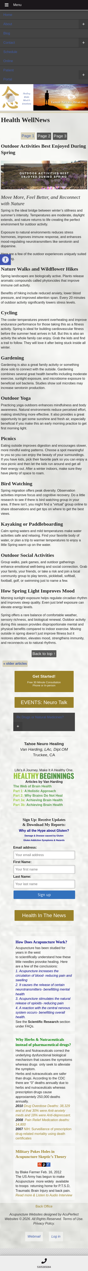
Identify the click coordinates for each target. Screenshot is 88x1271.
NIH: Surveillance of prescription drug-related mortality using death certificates (44, 1133)
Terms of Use (73, 1219)
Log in (56, 1236)
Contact (9, 42)
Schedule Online (10, 56)
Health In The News (44, 915)
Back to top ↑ (44, 653)
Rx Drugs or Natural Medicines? (40, 717)
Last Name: (22, 876)
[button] (5, 259)
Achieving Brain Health (38, 800)
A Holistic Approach (34, 791)
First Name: (22, 862)
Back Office (44, 1206)
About (7, 24)
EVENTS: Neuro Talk (44, 702)
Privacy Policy (43, 1223)
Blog (6, 33)
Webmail (34, 1236)
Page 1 (28, 136)
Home (7, 14)
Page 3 (60, 136)
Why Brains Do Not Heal (38, 795)
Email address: (25, 847)
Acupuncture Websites (26, 1214)
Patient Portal (8, 74)
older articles (15, 663)
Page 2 (44, 136)
